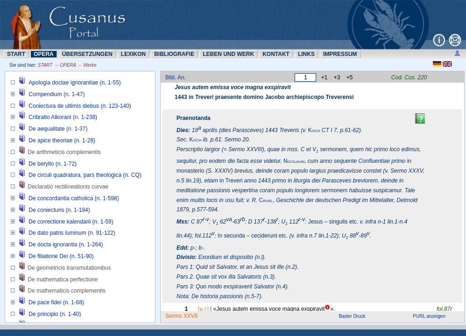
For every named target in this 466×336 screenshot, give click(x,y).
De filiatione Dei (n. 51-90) (60, 256)
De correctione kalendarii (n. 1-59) (70, 221)
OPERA (44, 54)
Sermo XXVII (181, 316)
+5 (349, 77)
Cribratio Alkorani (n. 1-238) (62, 117)
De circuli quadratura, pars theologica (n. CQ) (84, 175)
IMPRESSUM (340, 54)
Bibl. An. (175, 77)
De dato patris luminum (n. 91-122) (71, 233)
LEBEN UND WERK (228, 54)
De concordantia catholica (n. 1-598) (73, 198)
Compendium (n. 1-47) (56, 94)
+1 (324, 77)
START (16, 54)
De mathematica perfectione (63, 279)
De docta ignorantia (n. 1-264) (65, 244)
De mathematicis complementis (67, 290)
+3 (337, 77)
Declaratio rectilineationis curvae (68, 186)
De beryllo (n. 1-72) (52, 164)
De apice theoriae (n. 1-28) (61, 140)
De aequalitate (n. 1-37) (57, 129)
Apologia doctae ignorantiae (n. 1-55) (74, 82)
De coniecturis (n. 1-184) (59, 210)
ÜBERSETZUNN (87, 54)
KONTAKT (275, 54)
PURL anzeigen (429, 316)
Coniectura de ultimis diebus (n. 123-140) (79, 106)
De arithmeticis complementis (64, 152)
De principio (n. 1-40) (54, 314)
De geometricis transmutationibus (69, 268)
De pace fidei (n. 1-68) (56, 302)
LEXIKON (133, 54)
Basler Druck (352, 316)
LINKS (306, 54)
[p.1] (203, 309)
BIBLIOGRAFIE (174, 54)
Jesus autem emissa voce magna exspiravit (233, 87)
